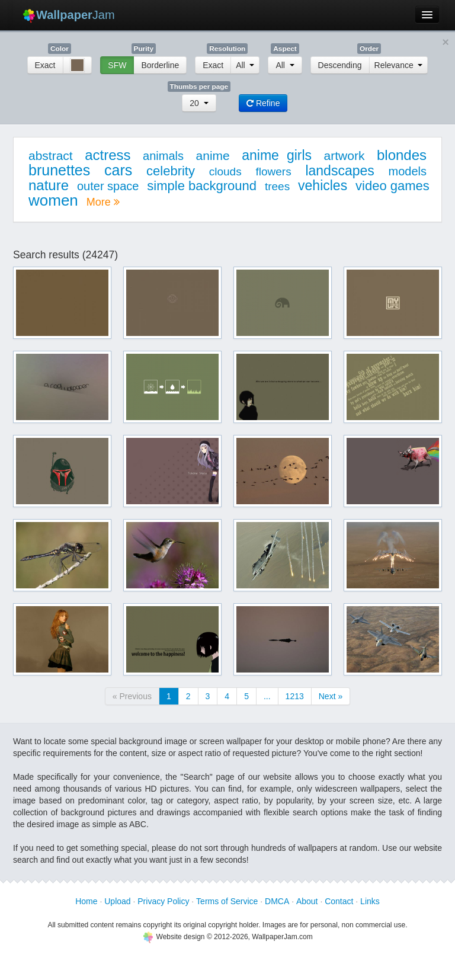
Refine (263, 103)
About (307, 901)
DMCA (277, 901)
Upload (117, 901)
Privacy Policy (163, 901)
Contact (339, 901)
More (103, 202)
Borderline (160, 65)
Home (86, 901)
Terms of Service (227, 901)
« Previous (132, 696)
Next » (330, 696)
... (267, 696)
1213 (295, 696)
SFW (117, 65)
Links (370, 901)
